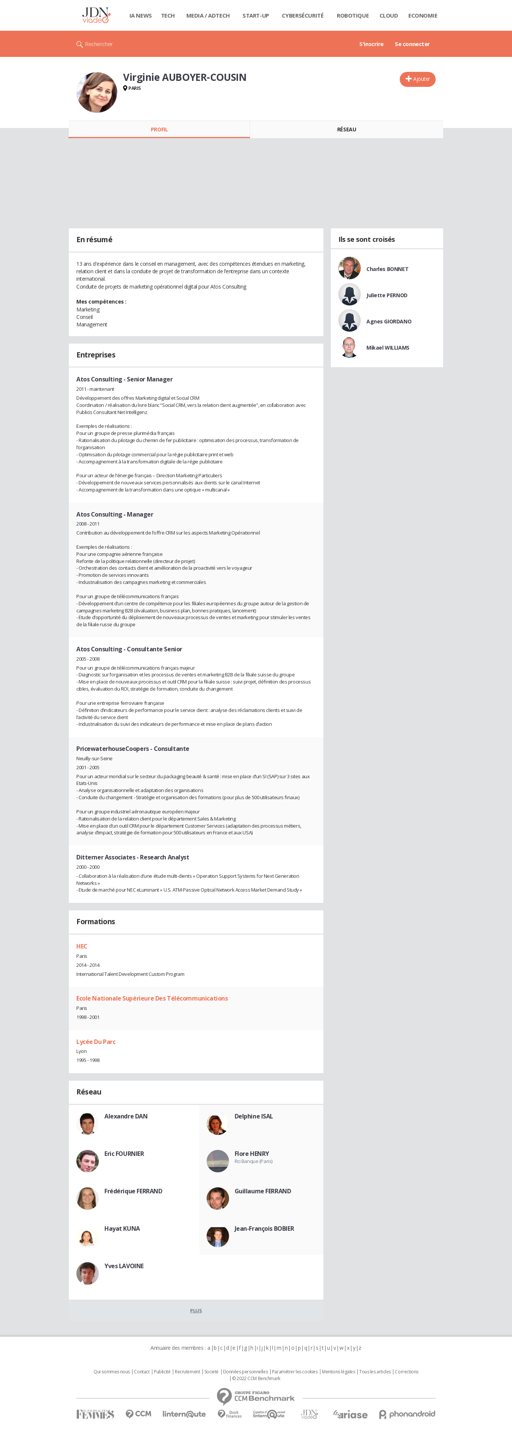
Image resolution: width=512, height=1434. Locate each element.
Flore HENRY (252, 1154)
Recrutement (187, 1371)
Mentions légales (338, 1371)
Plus (196, 1310)
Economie (423, 15)
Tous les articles (375, 1371)
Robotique (353, 15)
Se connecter (412, 44)
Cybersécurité (303, 15)
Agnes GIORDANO (388, 321)
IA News (140, 15)
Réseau (346, 129)
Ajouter (421, 78)
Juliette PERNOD (387, 295)
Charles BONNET (387, 269)
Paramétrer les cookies (295, 1371)
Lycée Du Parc (96, 1042)
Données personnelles (245, 1371)
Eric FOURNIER (124, 1154)
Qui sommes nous (112, 1371)
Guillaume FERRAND (263, 1191)
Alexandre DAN (126, 1116)
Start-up (256, 15)
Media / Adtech (208, 15)
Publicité (162, 1371)
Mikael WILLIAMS (387, 347)
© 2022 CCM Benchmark (256, 1378)
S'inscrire (371, 44)
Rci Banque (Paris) (253, 1161)
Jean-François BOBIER (264, 1228)
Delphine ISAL (254, 1116)
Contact (141, 1371)
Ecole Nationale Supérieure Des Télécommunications (152, 998)
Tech (168, 15)
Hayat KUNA (122, 1228)
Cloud (389, 15)
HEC (82, 946)
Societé (211, 1371)
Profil (159, 129)
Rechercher (99, 44)
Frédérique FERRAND (133, 1191)
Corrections (406, 1371)
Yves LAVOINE (124, 1266)
